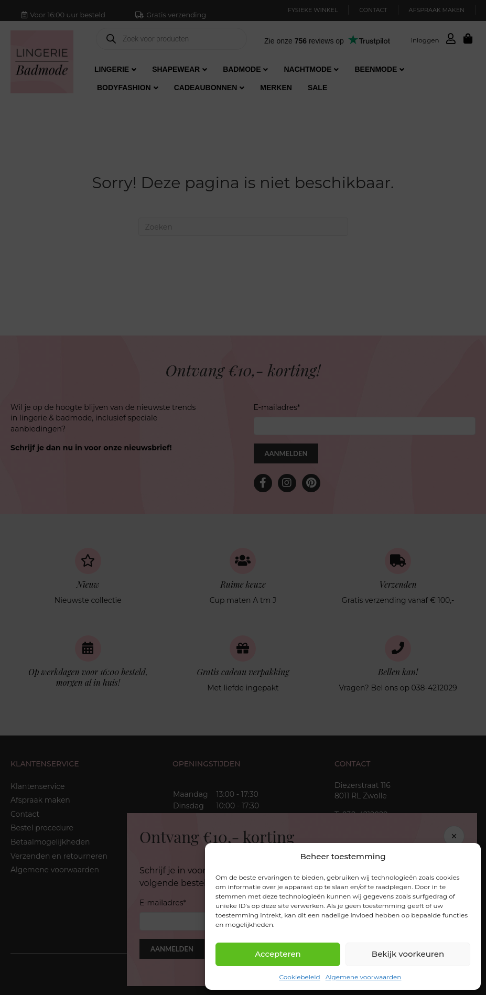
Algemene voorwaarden (364, 977)
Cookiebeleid (299, 977)
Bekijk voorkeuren (408, 954)
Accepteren (278, 954)
